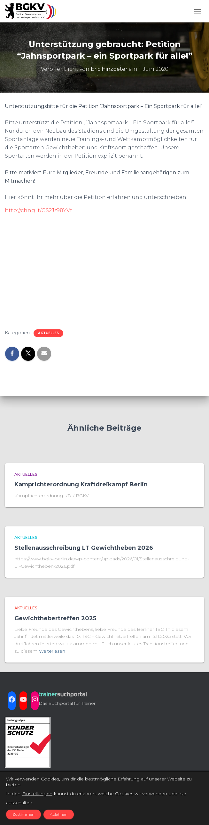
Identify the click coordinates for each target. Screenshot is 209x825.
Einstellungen (37, 793)
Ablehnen (58, 814)
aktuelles (48, 333)
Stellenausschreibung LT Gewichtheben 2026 (83, 547)
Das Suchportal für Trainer (67, 703)
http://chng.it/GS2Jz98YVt (38, 210)
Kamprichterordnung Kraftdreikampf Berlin (81, 484)
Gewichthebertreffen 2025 (55, 618)
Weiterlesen (52, 651)
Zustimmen (23, 814)
